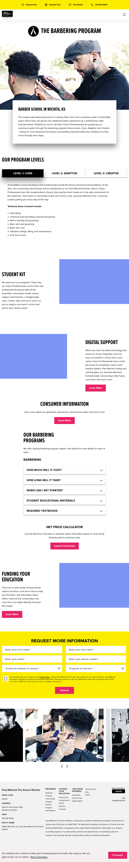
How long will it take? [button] (44, 480)
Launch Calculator (64, 545)
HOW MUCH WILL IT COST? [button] (44, 470)
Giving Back (76, 795)
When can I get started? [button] (45, 490)
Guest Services (90, 789)
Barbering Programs (48, 794)
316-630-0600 (8, 818)
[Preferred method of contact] (32, 668)
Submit (64, 690)
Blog (87, 792)
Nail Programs (50, 811)
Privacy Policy (44, 677)
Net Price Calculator (62, 807)
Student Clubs (77, 798)
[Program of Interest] (96, 668)
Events (87, 795)
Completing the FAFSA (64, 801)
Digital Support (77, 801)
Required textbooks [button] (42, 510)
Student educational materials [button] (51, 500)
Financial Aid (63, 797)
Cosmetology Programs (50, 800)
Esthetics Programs (48, 806)
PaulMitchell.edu (118, 800)
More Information (38, 857)
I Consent (117, 855)
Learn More (95, 387)
